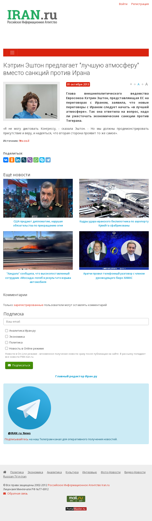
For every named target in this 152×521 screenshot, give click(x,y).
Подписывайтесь (16, 439)
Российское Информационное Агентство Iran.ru (79, 485)
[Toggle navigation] (12, 52)
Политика (14, 342)
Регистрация (140, 4)
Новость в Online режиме (24, 348)
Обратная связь (15, 493)
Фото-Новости (111, 472)
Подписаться (19, 365)
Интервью (89, 472)
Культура (72, 472)
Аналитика (54, 472)
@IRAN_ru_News (19, 433)
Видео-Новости (135, 472)
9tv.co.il (24, 141)
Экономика (15, 336)
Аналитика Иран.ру (20, 330)
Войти (123, 4)
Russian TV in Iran (14, 476)
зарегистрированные (28, 305)
